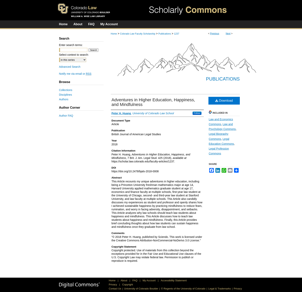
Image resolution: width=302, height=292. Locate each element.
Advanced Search (70, 66)
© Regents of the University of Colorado (183, 288)
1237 (176, 33)
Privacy (113, 284)
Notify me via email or (75, 73)
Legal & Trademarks (219, 288)
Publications (164, 33)
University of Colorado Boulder (141, 288)
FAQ (135, 280)
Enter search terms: (71, 45)
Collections (65, 90)
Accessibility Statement (174, 280)
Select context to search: (74, 54)
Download (224, 100)
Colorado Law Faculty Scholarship (137, 33)
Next (228, 33)
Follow (197, 113)
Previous (214, 33)
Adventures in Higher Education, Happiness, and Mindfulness (153, 102)
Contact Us (115, 288)
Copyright (127, 284)
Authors (63, 99)
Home (114, 33)
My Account (149, 280)
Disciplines (65, 94)
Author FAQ (66, 115)
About (124, 280)
